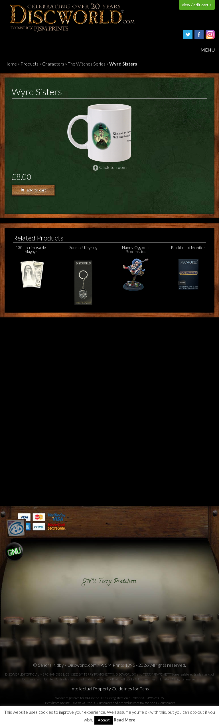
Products (29, 63)
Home (10, 63)
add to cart (33, 190)
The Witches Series (87, 63)
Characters (53, 63)
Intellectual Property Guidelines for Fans (109, 688)
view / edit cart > (197, 4)
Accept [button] (104, 720)
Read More (124, 720)
